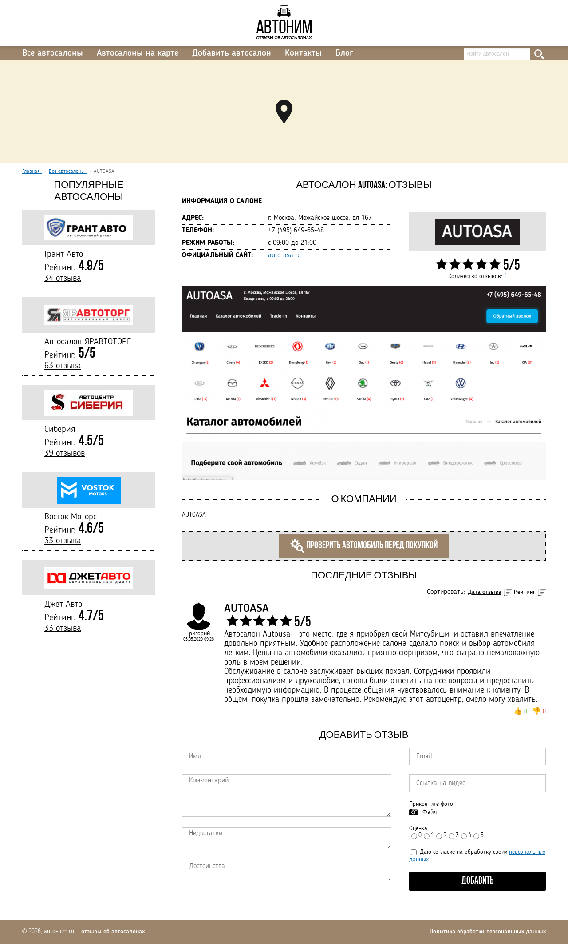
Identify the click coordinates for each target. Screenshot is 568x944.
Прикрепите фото (431, 804)
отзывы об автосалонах (113, 931)
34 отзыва (62, 278)
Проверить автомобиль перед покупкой (364, 546)
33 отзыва (62, 541)
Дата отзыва (484, 592)
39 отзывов (64, 453)
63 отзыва (62, 366)
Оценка (418, 828)
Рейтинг (525, 592)
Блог (344, 53)
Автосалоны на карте (137, 53)
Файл (429, 812)
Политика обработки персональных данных (488, 931)
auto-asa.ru (284, 255)
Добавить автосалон (231, 53)
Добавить (478, 881)
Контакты (303, 53)
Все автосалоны (52, 53)
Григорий (198, 633)
